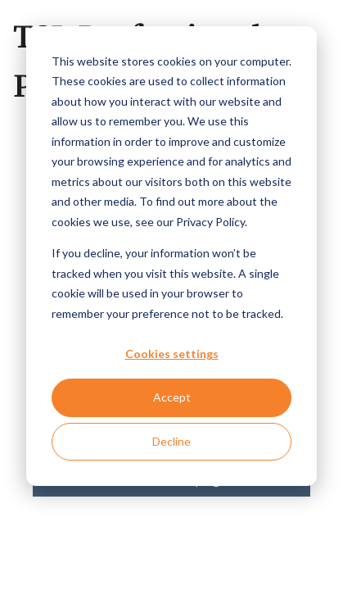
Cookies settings (172, 354)
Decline (171, 441)
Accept (172, 397)
